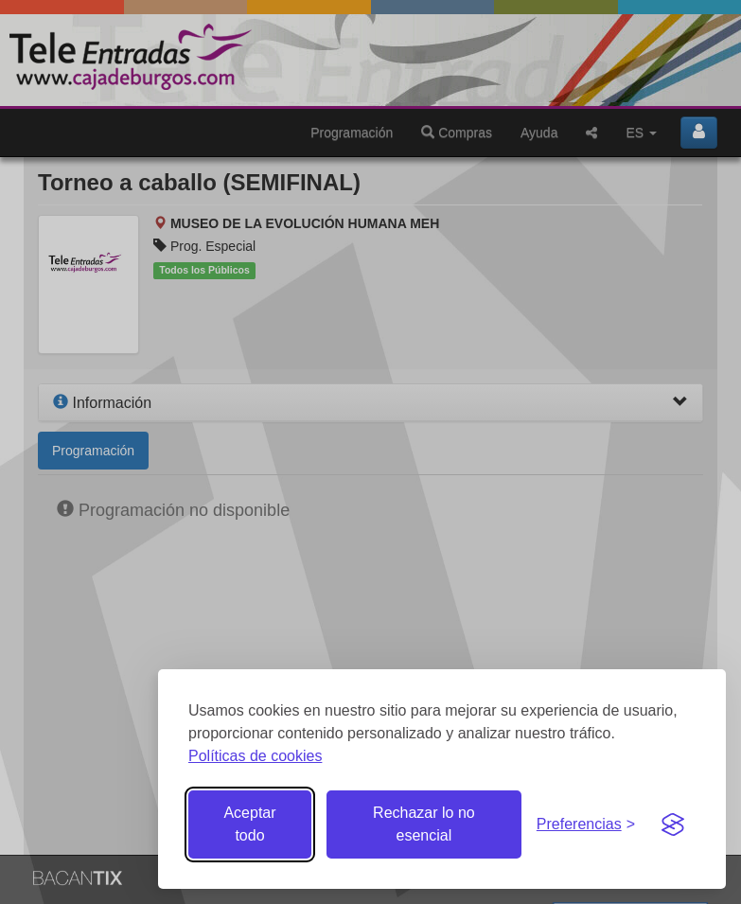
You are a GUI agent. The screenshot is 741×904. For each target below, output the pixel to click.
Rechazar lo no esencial (424, 824)
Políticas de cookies (255, 756)
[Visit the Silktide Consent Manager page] (673, 824)
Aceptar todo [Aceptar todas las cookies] (249, 824)
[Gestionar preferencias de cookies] (586, 825)
